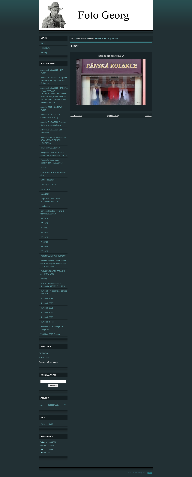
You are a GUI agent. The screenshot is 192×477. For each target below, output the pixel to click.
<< (41, 405)
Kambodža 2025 (47, 180)
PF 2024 (44, 242)
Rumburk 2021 (46, 308)
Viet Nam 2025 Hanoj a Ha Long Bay (51, 328)
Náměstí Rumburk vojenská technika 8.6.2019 (52, 212)
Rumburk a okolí (47, 322)
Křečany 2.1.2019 (48, 184)
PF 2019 (44, 218)
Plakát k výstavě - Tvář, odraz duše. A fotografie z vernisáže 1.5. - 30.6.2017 (53, 264)
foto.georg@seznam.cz (49, 362)
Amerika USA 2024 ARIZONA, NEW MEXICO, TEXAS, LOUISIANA (53, 140)
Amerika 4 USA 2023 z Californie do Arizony (50, 116)
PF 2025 (44, 246)
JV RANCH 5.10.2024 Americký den (54, 173)
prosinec (51, 405)
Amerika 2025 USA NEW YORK (51, 108)
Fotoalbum (81, 38)
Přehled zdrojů (46, 424)
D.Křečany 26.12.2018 (50, 148)
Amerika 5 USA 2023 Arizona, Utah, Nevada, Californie (53, 123)
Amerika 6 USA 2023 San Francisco (51, 131)
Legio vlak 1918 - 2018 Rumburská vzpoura (50, 200)
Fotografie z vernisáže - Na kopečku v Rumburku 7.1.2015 (53, 153)
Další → (148, 116)
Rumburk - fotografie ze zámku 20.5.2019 (53, 292)
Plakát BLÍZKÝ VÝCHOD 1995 (53, 256)
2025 (56, 405)
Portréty (43, 279)
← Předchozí (76, 116)
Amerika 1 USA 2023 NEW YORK (51, 71)
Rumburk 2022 (46, 312)
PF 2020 (44, 223)
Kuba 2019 (45, 189)
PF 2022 (44, 232)
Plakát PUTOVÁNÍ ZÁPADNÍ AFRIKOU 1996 (52, 272)
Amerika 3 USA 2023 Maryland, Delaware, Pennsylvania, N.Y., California (53, 80)
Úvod (72, 38)
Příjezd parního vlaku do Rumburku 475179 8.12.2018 (52, 284)
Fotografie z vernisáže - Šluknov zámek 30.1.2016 (51, 161)
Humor (91, 38)
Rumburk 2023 (46, 317)
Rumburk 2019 (46, 298)
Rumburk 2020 (46, 303)
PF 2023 (44, 237)
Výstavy (43, 52)
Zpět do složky (113, 116)
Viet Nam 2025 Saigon (50, 334)
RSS (150, 472)
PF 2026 (44, 251)
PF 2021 (44, 228)
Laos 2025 (45, 194)
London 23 (45, 206)
